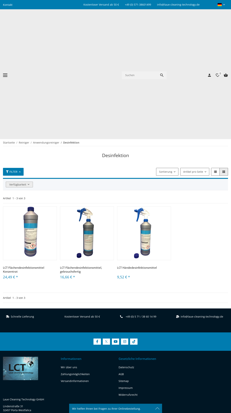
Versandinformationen (75, 276)
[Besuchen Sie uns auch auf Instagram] (124, 237)
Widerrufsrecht (128, 290)
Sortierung (165, 67)
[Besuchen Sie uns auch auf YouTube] (115, 237)
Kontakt (7, 4)
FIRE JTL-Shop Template (216, 399)
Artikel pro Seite (193, 67)
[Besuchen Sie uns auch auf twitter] (16, 358)
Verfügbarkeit (17, 80)
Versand (136, 386)
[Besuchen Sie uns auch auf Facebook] (97, 237)
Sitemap (124, 276)
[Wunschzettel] (216, 22)
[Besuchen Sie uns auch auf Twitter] (106, 237)
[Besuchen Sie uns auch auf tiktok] (45, 358)
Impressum (126, 283)
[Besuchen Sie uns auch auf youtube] (26, 358)
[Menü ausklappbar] (5, 23)
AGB (121, 269)
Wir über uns (69, 262)
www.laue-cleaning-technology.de (24, 337)
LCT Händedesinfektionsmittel (137, 163)
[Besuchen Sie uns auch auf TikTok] (134, 237)
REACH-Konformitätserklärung (22, 343)
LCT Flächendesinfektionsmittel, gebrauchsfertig (81, 165)
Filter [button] (11, 67)
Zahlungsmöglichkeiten (75, 269)
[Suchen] (139, 22)
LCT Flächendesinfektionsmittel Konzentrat (23, 165)
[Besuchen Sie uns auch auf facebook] (7, 358)
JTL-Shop (197, 399)
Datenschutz (126, 262)
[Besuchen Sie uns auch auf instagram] (35, 358)
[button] (221, 4)
